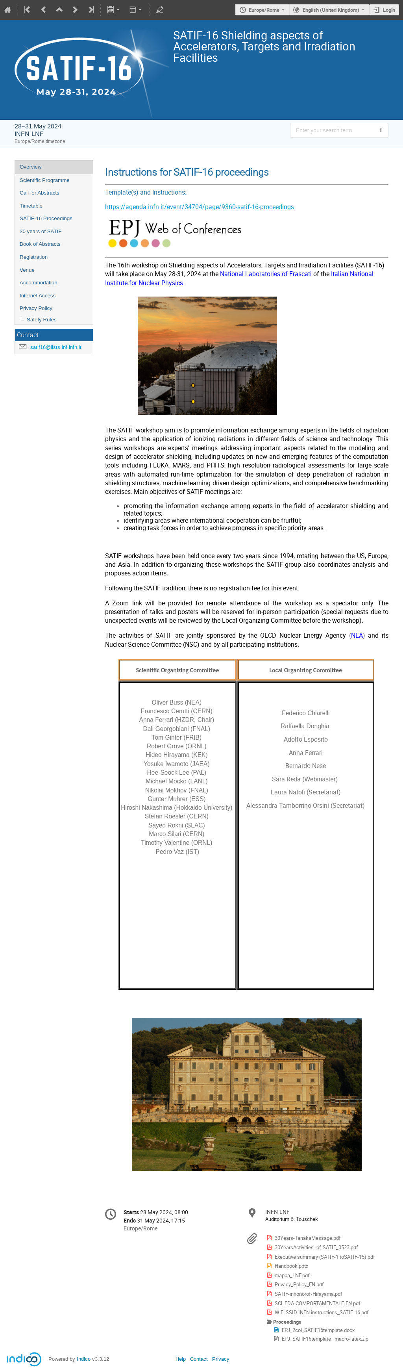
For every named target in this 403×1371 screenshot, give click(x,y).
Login (389, 9)
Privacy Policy (36, 308)
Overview (31, 167)
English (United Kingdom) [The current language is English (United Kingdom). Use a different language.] (331, 9)
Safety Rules (42, 320)
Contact (199, 1359)
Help (181, 1359)
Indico (84, 1359)
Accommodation (38, 283)
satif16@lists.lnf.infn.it (55, 347)
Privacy (220, 1359)
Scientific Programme (45, 180)
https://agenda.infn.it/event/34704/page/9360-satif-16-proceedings (199, 207)
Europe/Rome (264, 9)
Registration (34, 257)
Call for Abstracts (39, 193)
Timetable (31, 206)
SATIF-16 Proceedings (46, 218)
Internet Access (37, 296)
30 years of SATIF (40, 231)
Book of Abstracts (40, 244)
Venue (27, 270)
